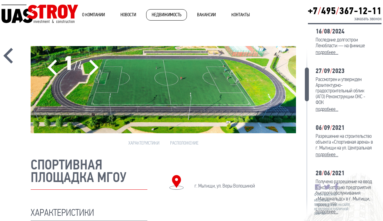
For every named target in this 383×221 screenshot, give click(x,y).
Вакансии (206, 14)
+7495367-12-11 (344, 11)
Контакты (240, 14)
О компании (93, 14)
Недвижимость (166, 14)
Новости (128, 14)
